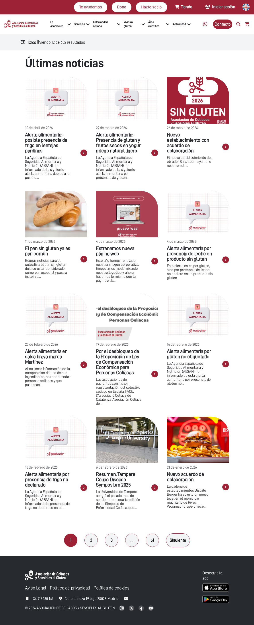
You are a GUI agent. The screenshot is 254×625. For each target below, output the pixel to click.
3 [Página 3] (112, 540)
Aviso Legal (35, 588)
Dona (121, 7)
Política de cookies (111, 588)
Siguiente (178, 540)
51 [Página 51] (152, 540)
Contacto (223, 24)
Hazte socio (151, 7)
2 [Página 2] (91, 540)
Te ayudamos (90, 7)
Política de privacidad (70, 588)
